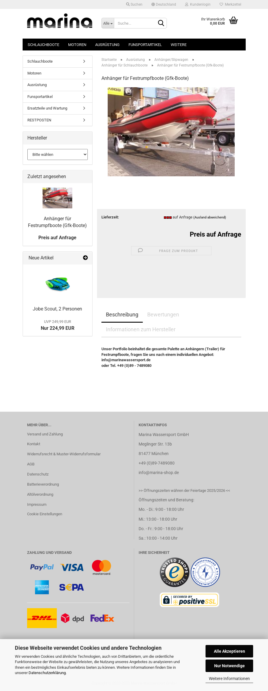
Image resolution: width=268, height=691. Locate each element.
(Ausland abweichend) (209, 217)
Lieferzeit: (110, 217)
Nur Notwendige (229, 665)
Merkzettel (230, 4)
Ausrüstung (107, 44)
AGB (31, 464)
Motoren (77, 44)
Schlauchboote (43, 44)
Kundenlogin (198, 4)
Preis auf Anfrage (215, 234)
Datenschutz (37, 474)
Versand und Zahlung (45, 434)
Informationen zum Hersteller (140, 329)
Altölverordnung (40, 494)
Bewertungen (163, 314)
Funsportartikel (145, 44)
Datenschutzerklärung (47, 673)
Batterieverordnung (43, 484)
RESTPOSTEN (39, 120)
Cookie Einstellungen (44, 514)
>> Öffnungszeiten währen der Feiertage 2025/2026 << (184, 490)
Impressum (36, 504)
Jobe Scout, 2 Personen (57, 309)
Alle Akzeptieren (229, 651)
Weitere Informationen (229, 678)
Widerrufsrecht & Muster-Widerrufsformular (64, 454)
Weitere (178, 44)
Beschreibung (122, 314)
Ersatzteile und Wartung (47, 108)
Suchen (134, 4)
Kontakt (33, 444)
